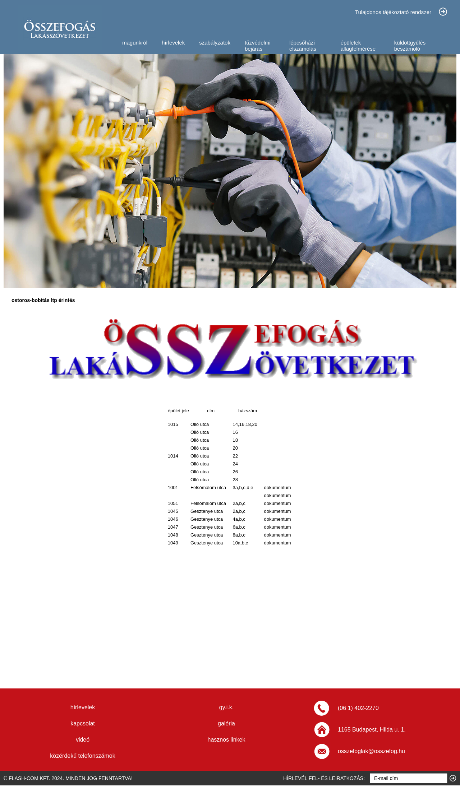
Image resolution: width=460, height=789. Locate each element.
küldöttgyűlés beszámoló (410, 46)
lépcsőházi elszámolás (302, 46)
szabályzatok (214, 43)
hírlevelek (173, 43)
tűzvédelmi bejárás (258, 46)
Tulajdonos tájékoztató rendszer (393, 12)
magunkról (134, 43)
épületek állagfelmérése (358, 46)
